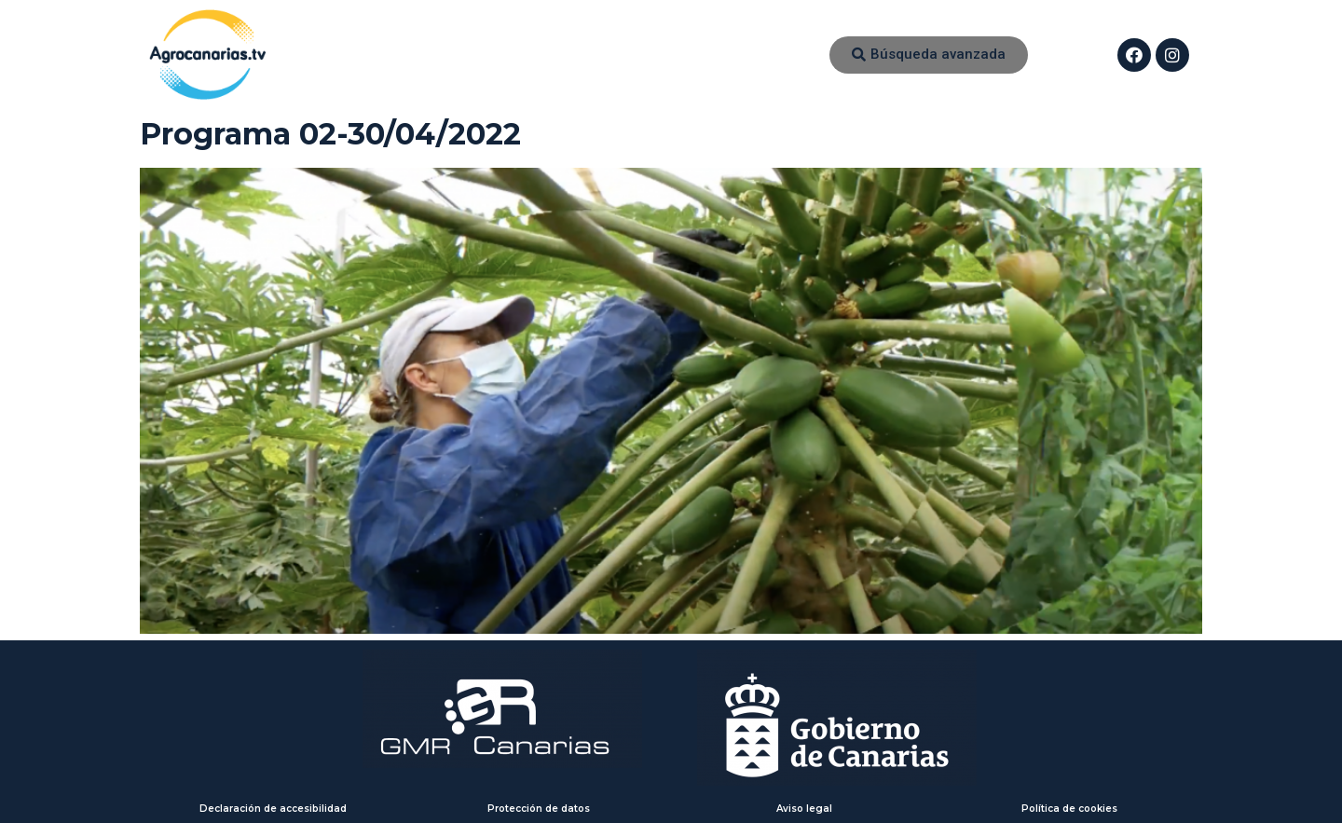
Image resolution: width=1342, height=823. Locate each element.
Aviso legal (804, 808)
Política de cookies (1069, 808)
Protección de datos (538, 808)
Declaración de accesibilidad (273, 808)
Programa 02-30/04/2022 (330, 134)
